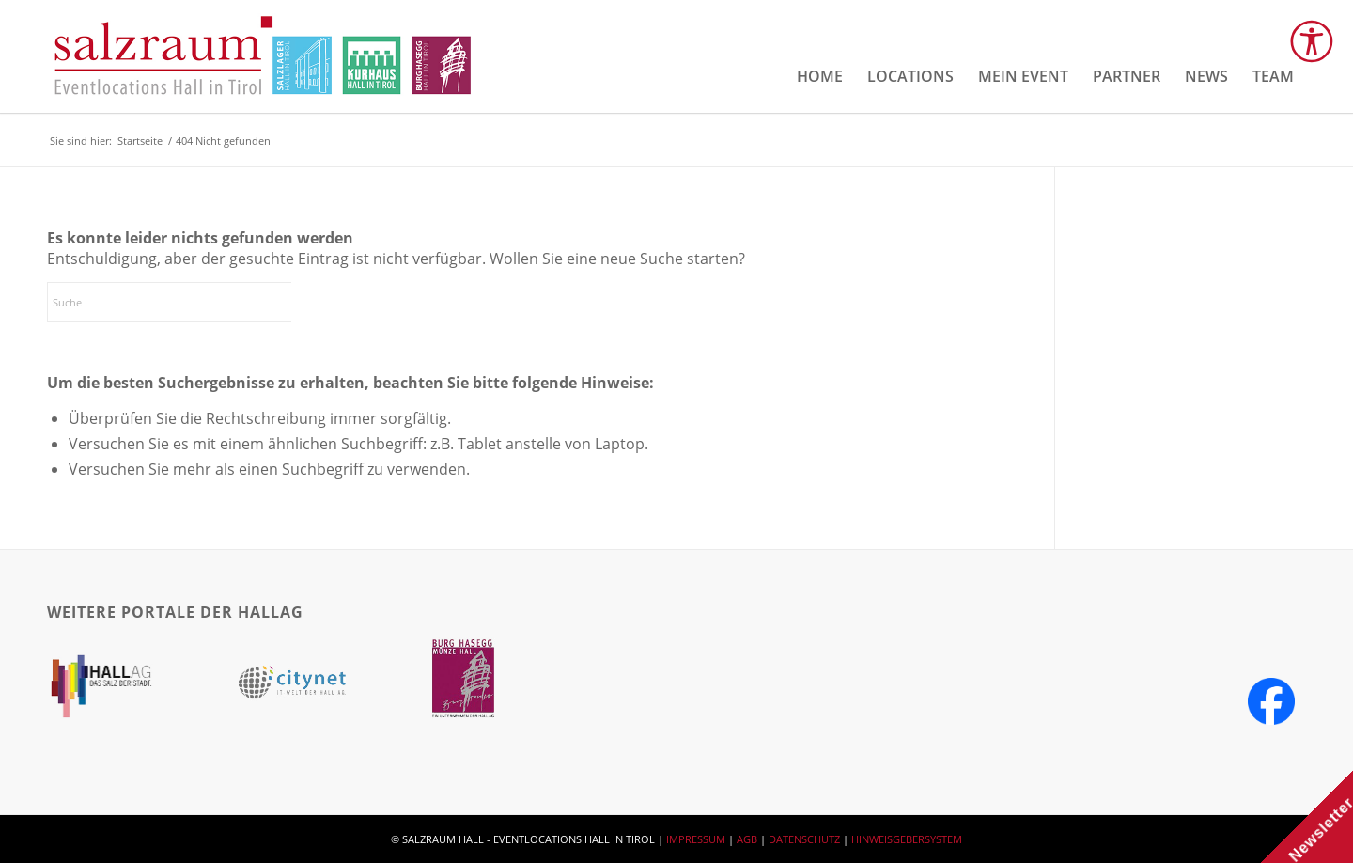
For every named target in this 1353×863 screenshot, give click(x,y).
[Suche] (188, 302)
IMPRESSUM (695, 839)
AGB (747, 839)
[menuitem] (820, 76)
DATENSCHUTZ (804, 839)
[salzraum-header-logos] (263, 56)
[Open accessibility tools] (1311, 41)
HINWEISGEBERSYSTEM (906, 839)
